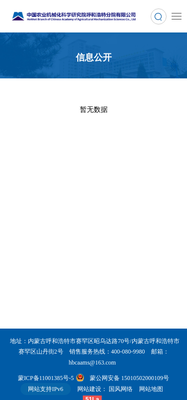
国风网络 (121, 389)
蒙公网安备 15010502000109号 (129, 378)
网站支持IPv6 (45, 389)
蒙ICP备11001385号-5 (46, 378)
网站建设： (92, 389)
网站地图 (154, 389)
